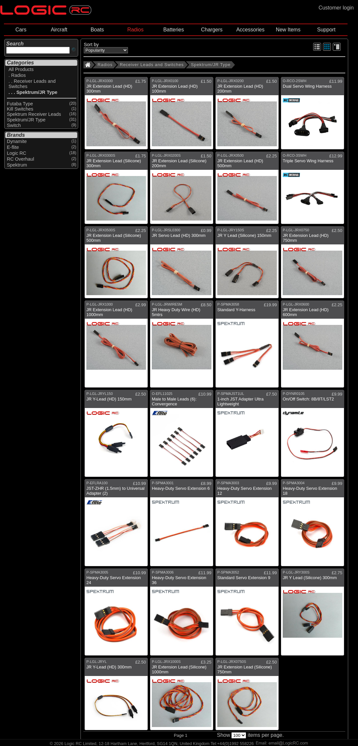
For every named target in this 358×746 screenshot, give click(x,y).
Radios (135, 29)
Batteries (173, 29)
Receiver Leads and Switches (152, 64)
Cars (21, 29)
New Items (288, 29)
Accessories (250, 29)
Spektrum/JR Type (210, 64)
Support (326, 29)
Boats (97, 29)
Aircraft (59, 29)
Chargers (212, 29)
